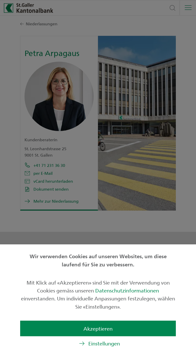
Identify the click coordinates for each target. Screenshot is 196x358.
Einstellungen (104, 343)
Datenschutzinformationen (127, 290)
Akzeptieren (98, 328)
